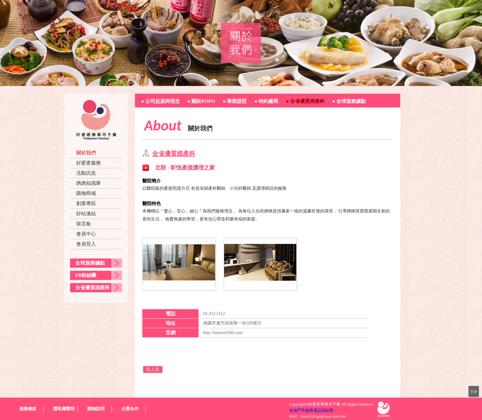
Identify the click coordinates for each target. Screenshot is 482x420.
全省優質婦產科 (92, 287)
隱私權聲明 (64, 408)
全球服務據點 (90, 263)
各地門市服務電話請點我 (311, 410)
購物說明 (96, 408)
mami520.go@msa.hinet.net (323, 416)
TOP (473, 392)
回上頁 (152, 369)
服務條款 (28, 408)
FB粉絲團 (85, 275)
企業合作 (130, 408)
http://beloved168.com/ (223, 332)
